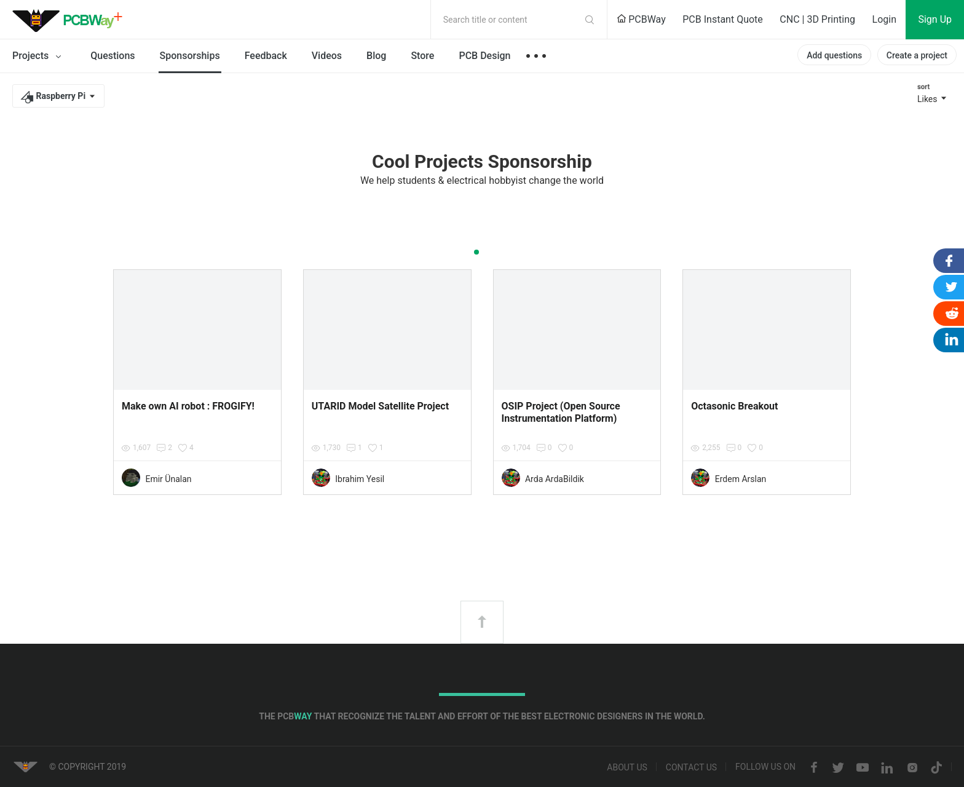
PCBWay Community (70, 19)
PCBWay (641, 19)
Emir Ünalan (168, 479)
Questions (112, 55)
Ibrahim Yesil (359, 479)
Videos (327, 55)
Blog (376, 55)
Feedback (266, 55)
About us (627, 768)
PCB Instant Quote (722, 19)
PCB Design (484, 55)
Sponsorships (190, 55)
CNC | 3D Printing (817, 19)
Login (884, 19)
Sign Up (935, 19)
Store (422, 55)
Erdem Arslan (741, 479)
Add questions (834, 55)
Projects (39, 56)
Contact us (691, 768)
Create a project (917, 55)
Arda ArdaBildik (554, 479)
